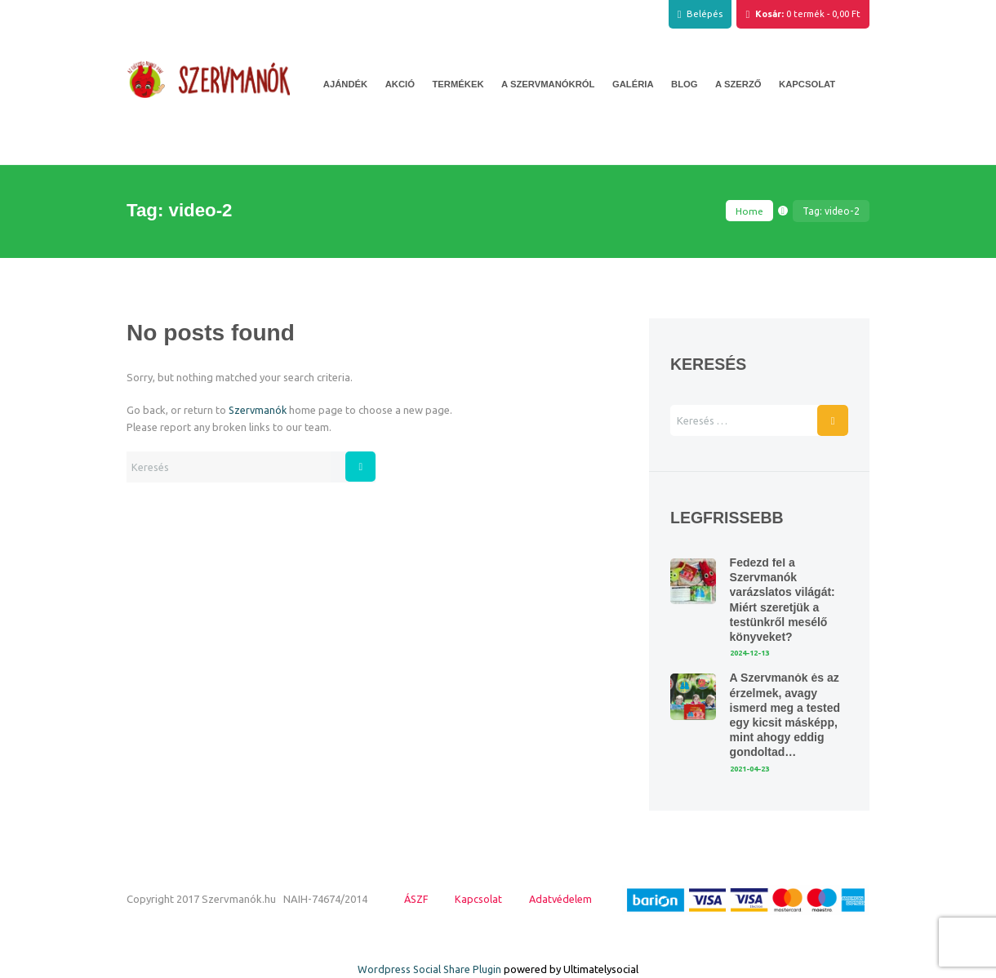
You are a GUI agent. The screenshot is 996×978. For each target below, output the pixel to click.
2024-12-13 (753, 652)
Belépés (705, 14)
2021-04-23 (753, 768)
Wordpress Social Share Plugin (431, 969)
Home (749, 211)
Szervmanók (259, 410)
